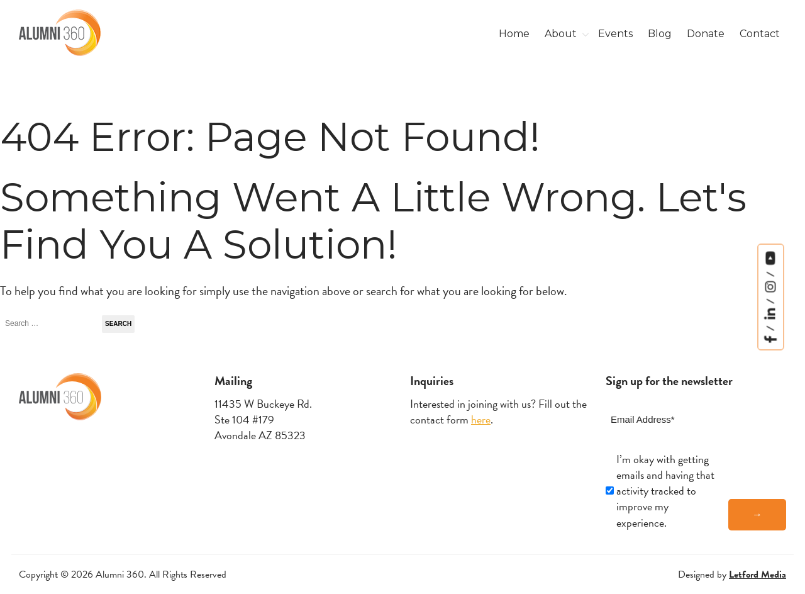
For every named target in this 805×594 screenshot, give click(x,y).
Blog (660, 34)
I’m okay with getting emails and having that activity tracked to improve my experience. (665, 490)
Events (615, 34)
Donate (705, 34)
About (561, 34)
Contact (760, 34)
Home (514, 34)
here (481, 419)
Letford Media (757, 574)
